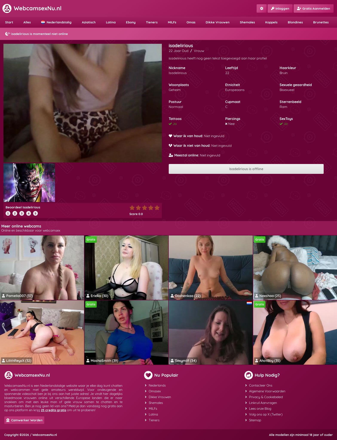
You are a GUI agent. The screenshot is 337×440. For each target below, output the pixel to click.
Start (9, 22)
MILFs (172, 22)
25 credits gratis (53, 410)
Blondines (295, 22)
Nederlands (155, 385)
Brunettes (321, 22)
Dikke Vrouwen (218, 22)
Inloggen (280, 8)
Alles (27, 22)
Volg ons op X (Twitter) (264, 414)
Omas (191, 22)
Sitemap (253, 420)
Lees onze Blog (258, 409)
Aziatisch (89, 22)
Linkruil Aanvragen (261, 403)
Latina (111, 22)
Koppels (271, 22)
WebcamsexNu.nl (31, 8)
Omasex (153, 391)
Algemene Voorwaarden (265, 391)
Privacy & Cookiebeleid (264, 397)
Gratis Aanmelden (313, 8)
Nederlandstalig (56, 22)
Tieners (152, 22)
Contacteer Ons (258, 385)
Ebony (131, 22)
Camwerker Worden (24, 420)
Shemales (247, 22)
